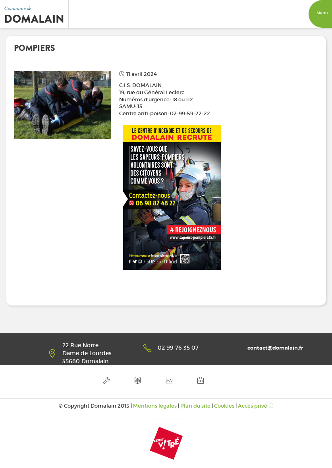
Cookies (224, 405)
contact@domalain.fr (275, 347)
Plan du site (195, 405)
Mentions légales (155, 405)
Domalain (34, 19)
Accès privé (256, 405)
